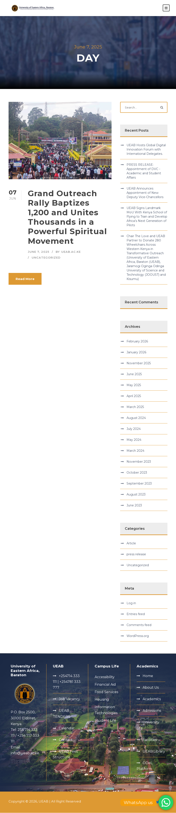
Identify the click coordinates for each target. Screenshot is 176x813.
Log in (131, 603)
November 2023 (139, 462)
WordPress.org (138, 636)
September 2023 (139, 484)
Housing (102, 700)
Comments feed (139, 625)
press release (136, 554)
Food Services (106, 692)
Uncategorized (46, 258)
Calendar (67, 728)
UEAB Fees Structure (65, 754)
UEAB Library (154, 752)
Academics (152, 699)
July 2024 (134, 429)
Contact (66, 740)
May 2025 (134, 385)
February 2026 (137, 341)
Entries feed (136, 614)
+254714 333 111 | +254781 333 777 (67, 682)
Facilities (150, 740)
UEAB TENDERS (61, 714)
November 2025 (139, 363)
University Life (148, 725)
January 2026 (136, 352)
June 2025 (134, 374)
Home (148, 676)
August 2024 (136, 418)
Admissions (152, 711)
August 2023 (136, 495)
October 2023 (137, 473)
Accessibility (105, 677)
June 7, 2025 (38, 252)
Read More (25, 279)
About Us (151, 688)
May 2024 (134, 440)
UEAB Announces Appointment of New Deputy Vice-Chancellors (145, 193)
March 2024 (135, 451)
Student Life (105, 721)
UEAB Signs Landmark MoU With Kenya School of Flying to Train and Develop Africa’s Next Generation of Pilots (147, 216)
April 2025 (134, 396)
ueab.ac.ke (71, 252)
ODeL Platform (144, 766)
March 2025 (135, 407)
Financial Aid (105, 685)
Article (131, 543)
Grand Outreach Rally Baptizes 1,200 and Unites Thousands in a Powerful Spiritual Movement (67, 217)
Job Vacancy (69, 699)
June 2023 (134, 505)
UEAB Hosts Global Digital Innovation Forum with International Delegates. (146, 150)
